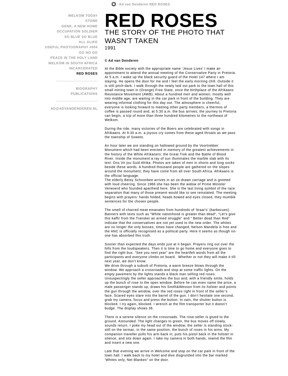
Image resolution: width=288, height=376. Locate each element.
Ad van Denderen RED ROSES (144, 4)
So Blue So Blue (81, 37)
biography (87, 88)
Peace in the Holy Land (74, 58)
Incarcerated (83, 68)
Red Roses (87, 73)
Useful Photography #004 (71, 47)
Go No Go (88, 52)
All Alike (88, 42)
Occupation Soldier (77, 31)
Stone (91, 21)
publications (84, 94)
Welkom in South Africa (73, 63)
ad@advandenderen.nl (74, 108)
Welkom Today (83, 15)
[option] (144, 191)
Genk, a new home (80, 26)
